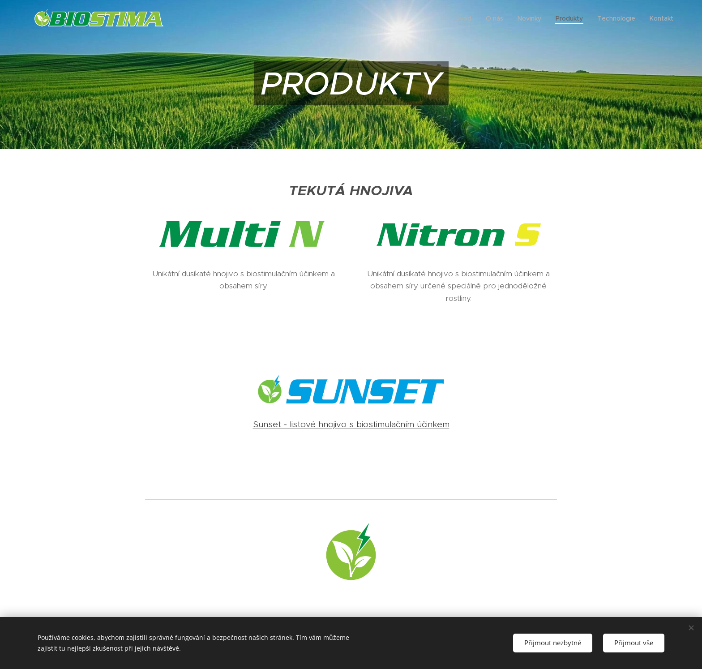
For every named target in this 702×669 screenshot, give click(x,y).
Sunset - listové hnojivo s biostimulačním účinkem (351, 424)
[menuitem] (466, 18)
